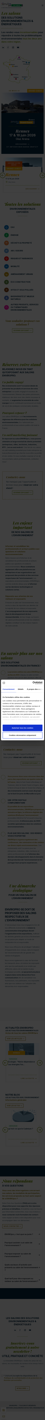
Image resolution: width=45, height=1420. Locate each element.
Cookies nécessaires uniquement (22, 735)
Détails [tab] (20, 689)
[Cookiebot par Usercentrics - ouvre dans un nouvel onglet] (32, 682)
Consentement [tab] (8, 689)
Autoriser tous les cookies (22, 728)
